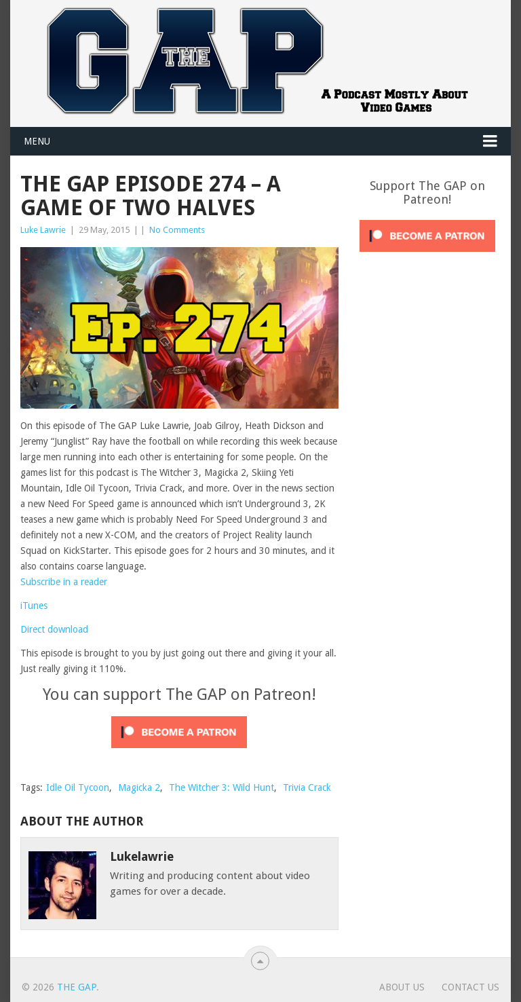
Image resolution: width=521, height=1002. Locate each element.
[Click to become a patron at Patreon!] (179, 751)
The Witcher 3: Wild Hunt (221, 787)
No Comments (177, 230)
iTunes (33, 605)
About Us (402, 987)
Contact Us (470, 987)
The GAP (76, 987)
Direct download (54, 629)
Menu (37, 141)
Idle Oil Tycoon (77, 787)
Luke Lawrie (43, 230)
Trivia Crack (307, 787)
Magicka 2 (139, 787)
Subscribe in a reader (63, 581)
